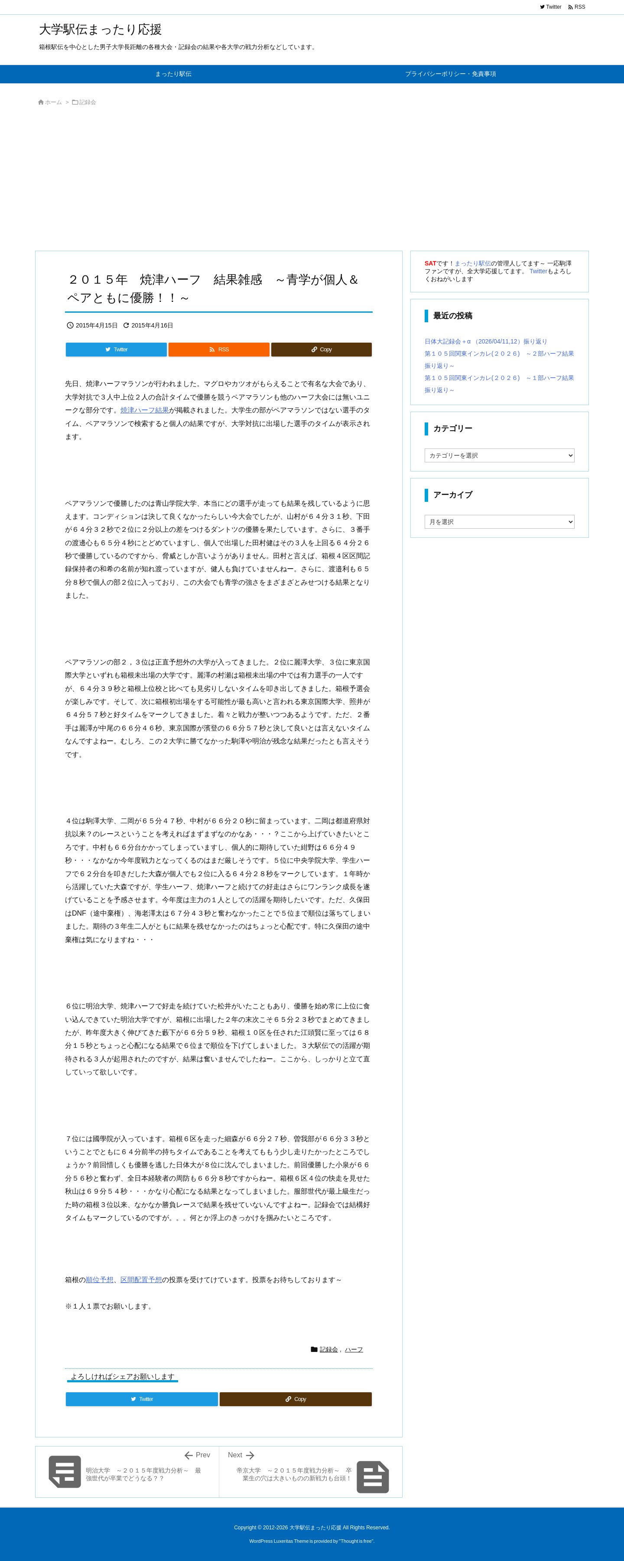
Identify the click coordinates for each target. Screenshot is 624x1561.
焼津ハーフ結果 (144, 410)
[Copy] (321, 350)
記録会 (87, 102)
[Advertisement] (295, 181)
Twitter (538, 271)
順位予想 (100, 1279)
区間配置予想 (141, 1279)
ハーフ (354, 1349)
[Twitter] (116, 350)
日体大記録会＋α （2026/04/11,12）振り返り (486, 341)
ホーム (53, 102)
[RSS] (219, 350)
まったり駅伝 (473, 263)
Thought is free (356, 1541)
